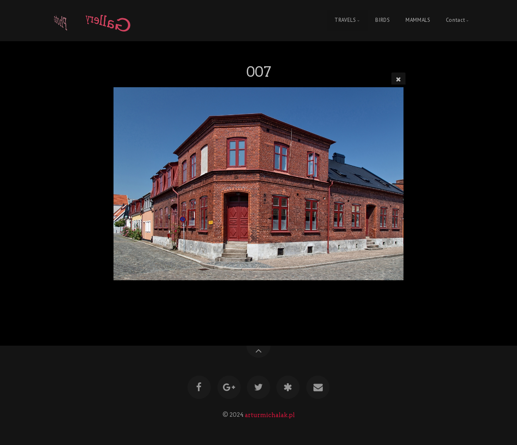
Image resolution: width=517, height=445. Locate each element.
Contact (455, 20)
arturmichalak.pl (270, 414)
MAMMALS (418, 20)
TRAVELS (345, 20)
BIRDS (382, 20)
